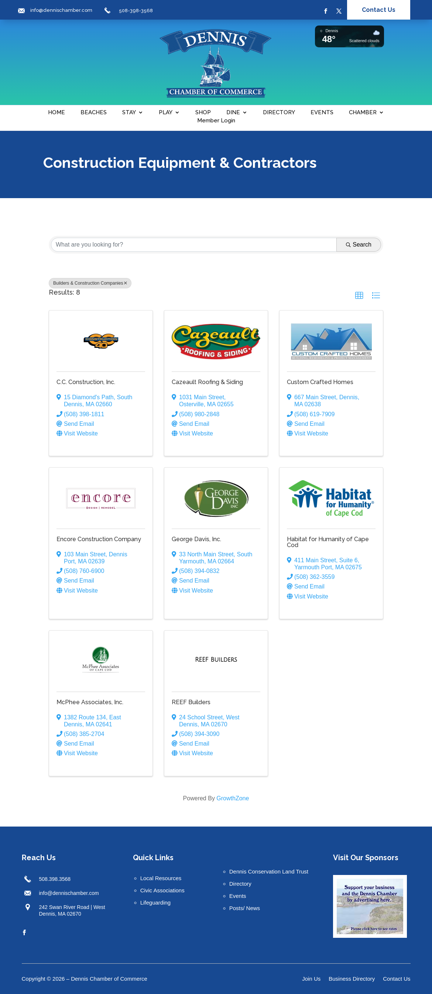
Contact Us (378, 9)
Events (237, 896)
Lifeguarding (155, 902)
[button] (359, 295)
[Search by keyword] (194, 245)
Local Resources (161, 878)
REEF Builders (191, 702)
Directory (240, 884)
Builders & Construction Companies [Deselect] (90, 283)
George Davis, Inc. (196, 539)
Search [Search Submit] (358, 244)
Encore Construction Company (98, 539)
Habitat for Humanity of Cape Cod (328, 542)
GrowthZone (232, 798)
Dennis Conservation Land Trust (268, 871)
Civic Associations (162, 890)
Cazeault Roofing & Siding (207, 382)
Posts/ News (244, 908)
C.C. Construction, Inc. (85, 382)
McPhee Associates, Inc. (89, 702)
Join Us (311, 979)
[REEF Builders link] (216, 660)
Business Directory (352, 979)
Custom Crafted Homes (320, 382)
